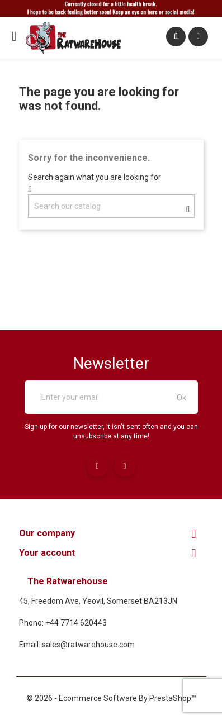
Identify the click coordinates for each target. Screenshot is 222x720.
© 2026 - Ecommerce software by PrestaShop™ (111, 698)
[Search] (111, 206)
